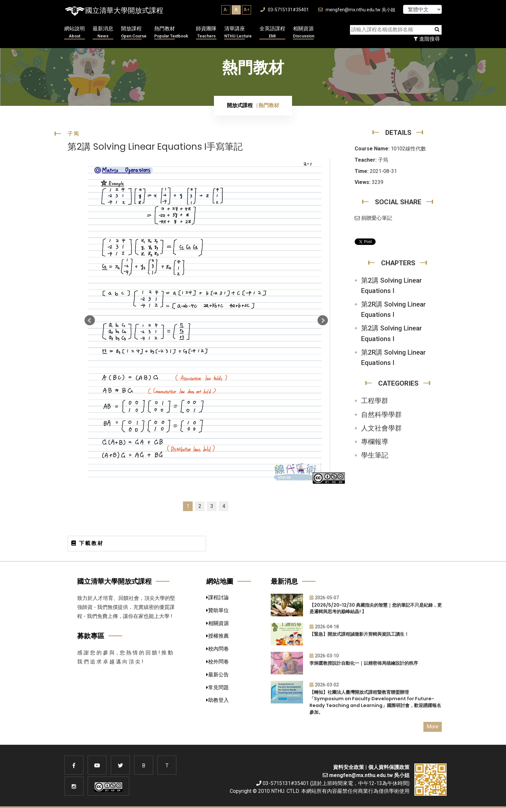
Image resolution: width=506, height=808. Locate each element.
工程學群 (374, 401)
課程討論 (217, 597)
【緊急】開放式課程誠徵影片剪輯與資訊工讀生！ (359, 634)
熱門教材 (171, 32)
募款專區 (90, 636)
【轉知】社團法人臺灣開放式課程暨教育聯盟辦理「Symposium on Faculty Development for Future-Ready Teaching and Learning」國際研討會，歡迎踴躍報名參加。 (375, 702)
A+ (246, 9)
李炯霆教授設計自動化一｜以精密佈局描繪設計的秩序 (363, 663)
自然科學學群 (381, 415)
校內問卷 (217, 649)
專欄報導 (374, 442)
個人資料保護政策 (389, 767)
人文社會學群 (381, 428)
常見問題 (217, 687)
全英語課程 (272, 32)
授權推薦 (217, 636)
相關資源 (303, 32)
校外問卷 (217, 662)
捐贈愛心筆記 (373, 218)
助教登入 (217, 700)
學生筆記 (374, 455)
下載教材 (87, 543)
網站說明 (74, 32)
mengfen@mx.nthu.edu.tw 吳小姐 (356, 10)
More (433, 726)
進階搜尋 (427, 39)
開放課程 (134, 32)
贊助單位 (217, 610)
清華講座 (238, 32)
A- (226, 9)
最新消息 (103, 32)
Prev (90, 320)
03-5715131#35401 (284, 10)
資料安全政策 (348, 767)
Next (323, 320)
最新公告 (217, 675)
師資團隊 (206, 32)
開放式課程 (240, 105)
